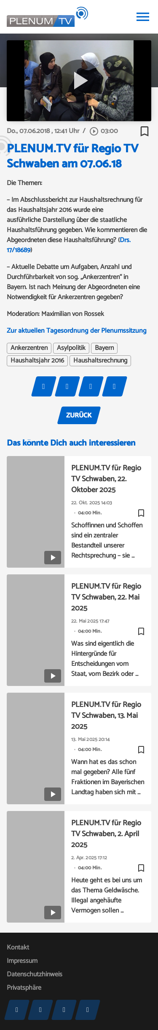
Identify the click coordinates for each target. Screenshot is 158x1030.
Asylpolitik (71, 348)
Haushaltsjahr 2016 (37, 360)
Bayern (104, 348)
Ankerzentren (29, 348)
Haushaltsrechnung (100, 360)
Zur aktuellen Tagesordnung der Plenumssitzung (77, 330)
